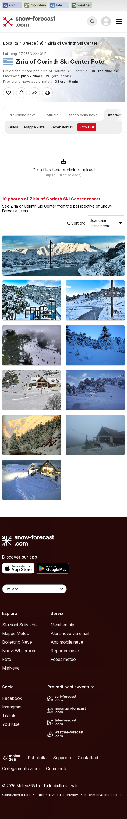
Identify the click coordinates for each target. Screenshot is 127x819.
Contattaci (88, 757)
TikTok (8, 715)
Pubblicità (37, 757)
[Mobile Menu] (119, 21)
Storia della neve (83, 115)
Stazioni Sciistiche (20, 624)
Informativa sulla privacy (57, 795)
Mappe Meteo (15, 633)
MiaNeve (11, 668)
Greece (32, 43)
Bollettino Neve (17, 642)
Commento (57, 768)
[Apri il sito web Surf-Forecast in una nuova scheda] (12, 5)
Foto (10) (87, 127)
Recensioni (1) (62, 127)
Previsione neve (22, 115)
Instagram (12, 707)
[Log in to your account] (106, 21)
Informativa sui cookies (104, 795)
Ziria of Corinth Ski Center (72, 43)
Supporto (62, 757)
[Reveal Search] (92, 21)
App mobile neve (67, 642)
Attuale (52, 115)
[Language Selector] (34, 588)
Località (10, 43)
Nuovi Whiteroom (19, 650)
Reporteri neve (65, 650)
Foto (6, 659)
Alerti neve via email (70, 633)
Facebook (12, 698)
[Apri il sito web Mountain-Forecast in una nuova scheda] (35, 5)
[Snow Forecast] (29, 21)
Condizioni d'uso (16, 795)
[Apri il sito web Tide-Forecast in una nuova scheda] (59, 5)
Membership (62, 624)
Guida (13, 127)
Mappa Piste (34, 127)
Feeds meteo (63, 659)
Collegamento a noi (21, 768)
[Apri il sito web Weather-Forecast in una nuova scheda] (81, 5)
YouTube (11, 724)
